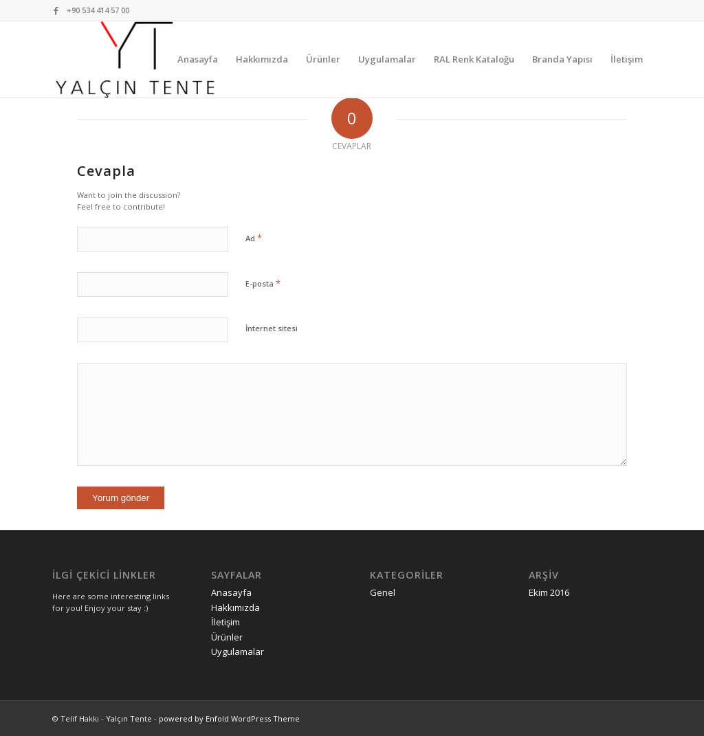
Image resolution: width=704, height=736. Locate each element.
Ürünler (227, 637)
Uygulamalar (237, 651)
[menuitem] (197, 59)
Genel (382, 592)
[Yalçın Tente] (135, 59)
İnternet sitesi (271, 328)
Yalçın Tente (129, 718)
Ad (253, 238)
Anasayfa (231, 592)
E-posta (262, 283)
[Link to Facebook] (56, 10)
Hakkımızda (235, 607)
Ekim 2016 (549, 592)
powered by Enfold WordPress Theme (229, 718)
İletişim (225, 622)
